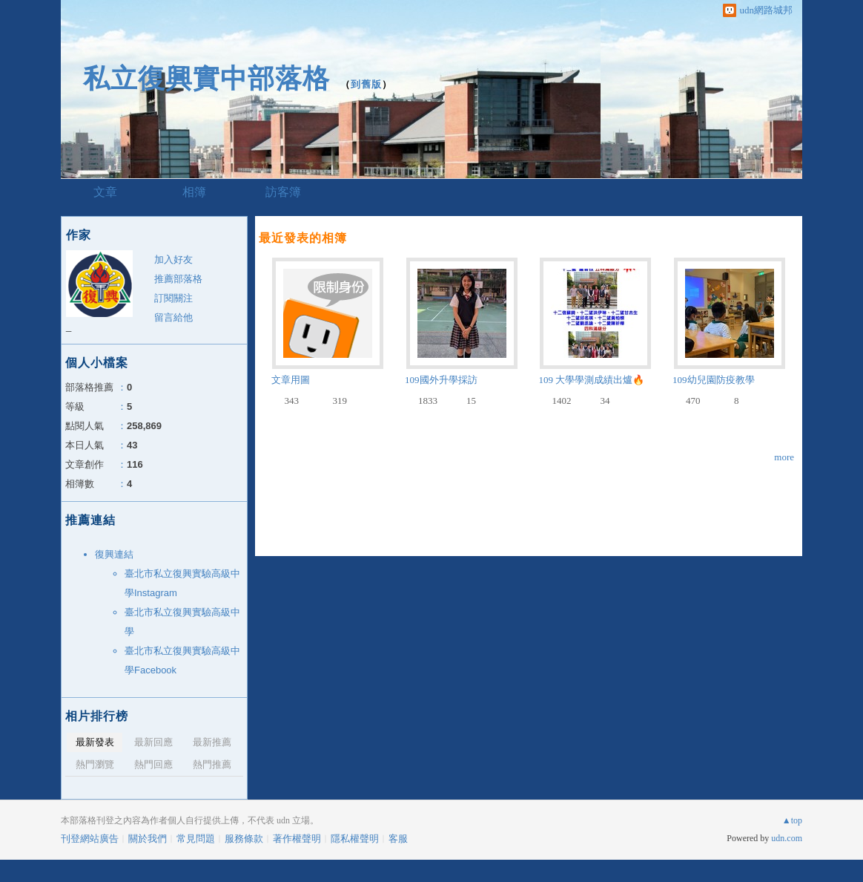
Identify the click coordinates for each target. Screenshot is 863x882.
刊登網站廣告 (90, 838)
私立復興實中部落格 (206, 78)
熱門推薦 (212, 764)
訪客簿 (283, 192)
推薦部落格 (178, 278)
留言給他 (173, 317)
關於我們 (147, 838)
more (784, 457)
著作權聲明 (297, 838)
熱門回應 (153, 764)
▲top (792, 820)
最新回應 (153, 742)
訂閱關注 (173, 298)
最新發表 (95, 742)
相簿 (194, 192)
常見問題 (195, 838)
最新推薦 (212, 742)
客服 (398, 838)
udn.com (786, 838)
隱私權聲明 (355, 838)
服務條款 (244, 838)
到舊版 (366, 84)
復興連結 (114, 554)
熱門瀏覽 (95, 764)
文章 (105, 192)
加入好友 (173, 259)
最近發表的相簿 (303, 238)
